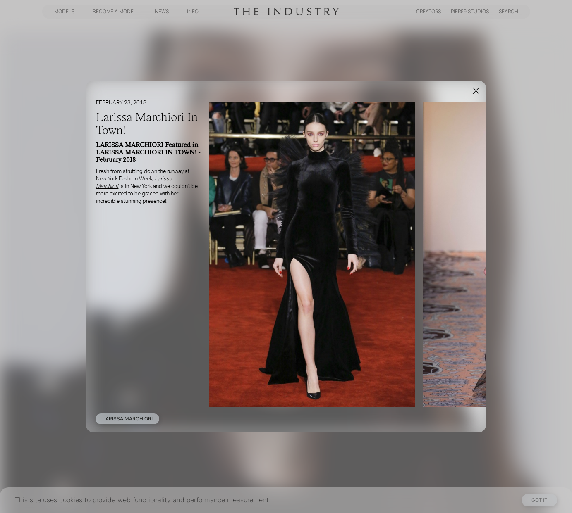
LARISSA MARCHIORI (127, 419)
